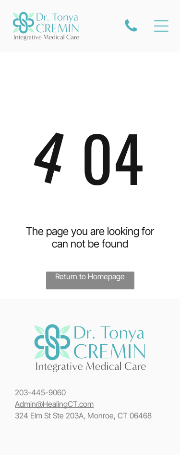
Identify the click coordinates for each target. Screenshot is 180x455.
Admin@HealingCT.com (54, 404)
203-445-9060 (40, 392)
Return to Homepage (90, 276)
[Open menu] (161, 26)
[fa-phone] (131, 31)
